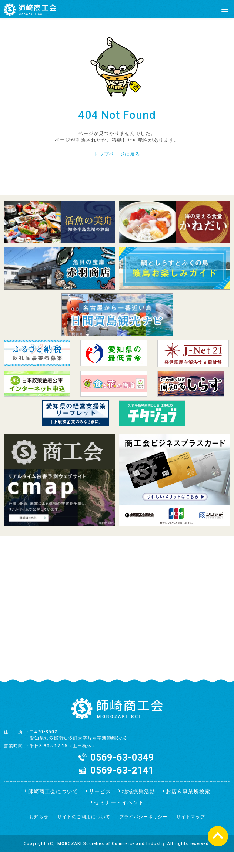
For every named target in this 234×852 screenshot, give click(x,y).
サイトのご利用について (83, 816)
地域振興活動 (138, 791)
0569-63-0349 (122, 757)
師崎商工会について (53, 791)
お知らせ (39, 816)
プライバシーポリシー (143, 816)
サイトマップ (190, 816)
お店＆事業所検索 (188, 791)
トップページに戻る (117, 154)
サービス (100, 791)
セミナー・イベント (119, 802)
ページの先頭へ (217, 835)
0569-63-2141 (122, 770)
